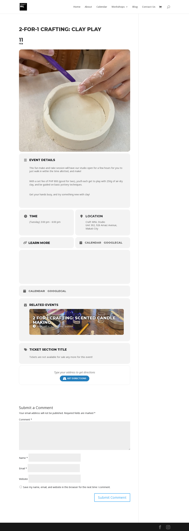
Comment (25, 419)
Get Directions (74, 378)
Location (94, 216)
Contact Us (148, 7)
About (88, 7)
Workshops (118, 7)
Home (76, 7)
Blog (135, 7)
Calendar (101, 7)
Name (23, 457)
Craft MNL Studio (95, 222)
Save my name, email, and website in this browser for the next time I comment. (66, 487)
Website (23, 479)
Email (23, 468)
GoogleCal (113, 242)
